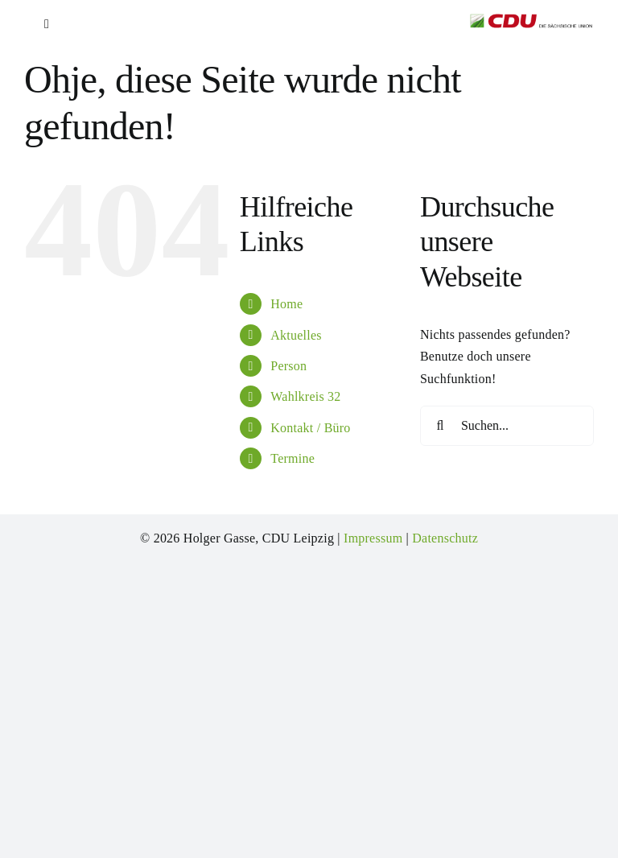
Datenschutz (445, 538)
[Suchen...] (507, 426)
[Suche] (440, 426)
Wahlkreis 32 (305, 396)
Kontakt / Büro (310, 428)
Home (286, 304)
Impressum (373, 538)
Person (288, 366)
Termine (292, 458)
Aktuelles (295, 335)
